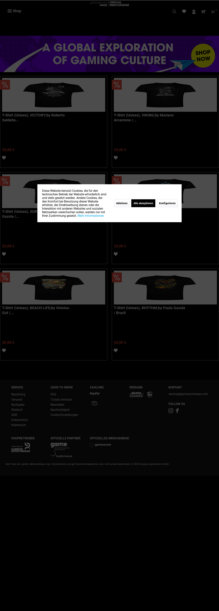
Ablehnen (122, 203)
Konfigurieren (167, 203)
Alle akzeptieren (143, 203)
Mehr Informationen (91, 216)
